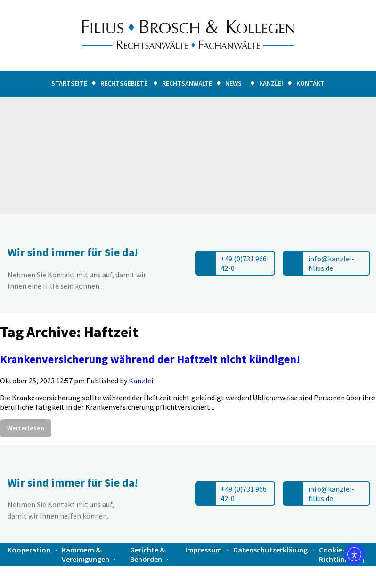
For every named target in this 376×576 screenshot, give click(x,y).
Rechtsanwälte (187, 83)
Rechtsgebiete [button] (123, 83)
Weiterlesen (25, 428)
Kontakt (310, 83)
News (235, 83)
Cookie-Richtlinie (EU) (342, 554)
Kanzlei (271, 83)
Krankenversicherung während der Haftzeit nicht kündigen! (150, 359)
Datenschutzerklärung (270, 549)
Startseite (69, 83)
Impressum (203, 549)
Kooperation (29, 549)
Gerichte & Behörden (147, 554)
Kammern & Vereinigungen (85, 554)
